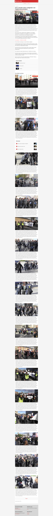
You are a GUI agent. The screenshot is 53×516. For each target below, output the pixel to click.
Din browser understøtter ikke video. (26, 17)
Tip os (28, 3)
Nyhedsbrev (25, 3)
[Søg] (37, 1)
